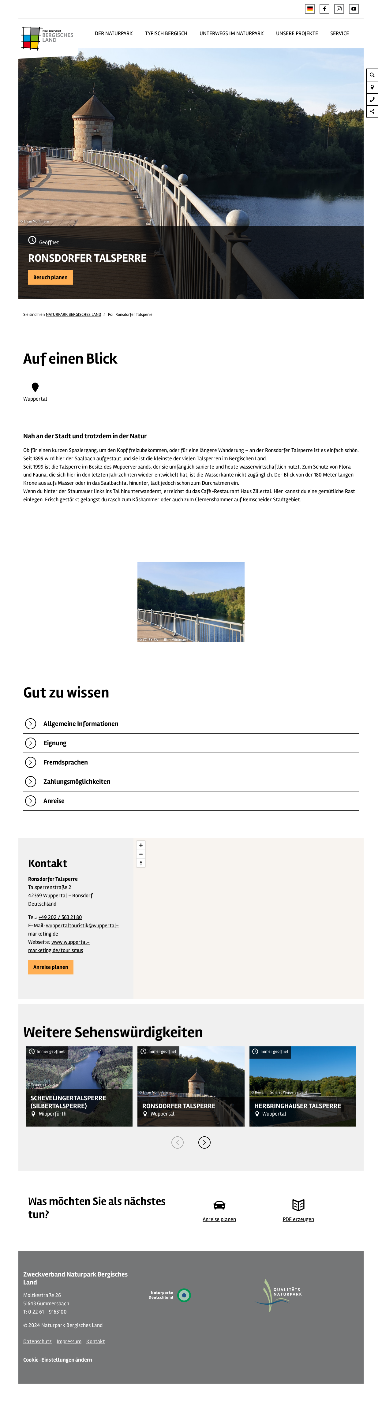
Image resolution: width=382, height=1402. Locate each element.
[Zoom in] (141, 845)
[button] (324, 9)
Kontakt (95, 1341)
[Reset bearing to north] (141, 862)
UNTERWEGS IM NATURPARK (232, 33)
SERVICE (339, 33)
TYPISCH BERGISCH (166, 33)
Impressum (69, 1341)
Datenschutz (37, 1341)
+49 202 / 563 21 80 (60, 917)
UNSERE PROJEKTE (297, 33)
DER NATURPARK (114, 33)
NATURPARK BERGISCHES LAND (73, 314)
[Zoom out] (141, 854)
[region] (248, 918)
